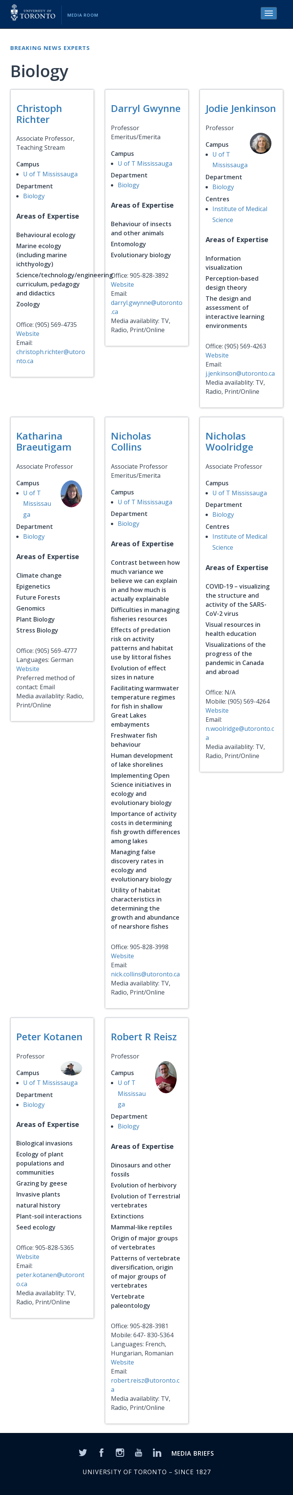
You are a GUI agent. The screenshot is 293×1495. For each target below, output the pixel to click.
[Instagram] (120, 1452)
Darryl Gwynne (146, 108)
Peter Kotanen (49, 1036)
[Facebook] (101, 1452)
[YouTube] (138, 1452)
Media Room (82, 15)
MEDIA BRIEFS (192, 1453)
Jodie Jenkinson (241, 108)
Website (27, 333)
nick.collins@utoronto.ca (145, 974)
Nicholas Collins (131, 441)
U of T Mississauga (50, 174)
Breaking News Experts (50, 47)
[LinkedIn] (157, 1452)
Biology (34, 196)
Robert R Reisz (144, 1036)
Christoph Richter (39, 113)
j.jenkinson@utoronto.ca (240, 373)
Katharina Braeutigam (44, 441)
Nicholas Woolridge (229, 441)
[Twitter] (82, 1452)
